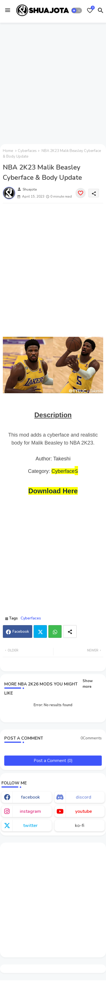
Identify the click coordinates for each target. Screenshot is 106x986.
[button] (76, 10)
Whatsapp (55, 631)
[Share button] (70, 631)
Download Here (53, 491)
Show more (88, 683)
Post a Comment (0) (53, 760)
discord (83, 797)
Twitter (40, 631)
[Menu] (7, 10)
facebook (30, 797)
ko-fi (79, 825)
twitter (30, 825)
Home (8, 150)
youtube (83, 811)
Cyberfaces (27, 150)
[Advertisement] (53, 82)
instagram (30, 811)
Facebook (20, 631)
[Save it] (80, 193)
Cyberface (63, 471)
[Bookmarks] (90, 10)
